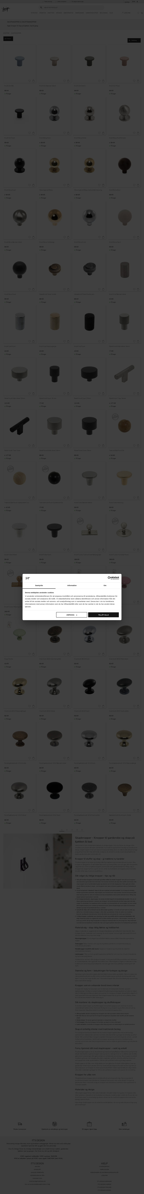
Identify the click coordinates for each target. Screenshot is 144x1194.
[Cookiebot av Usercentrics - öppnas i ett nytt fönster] (109, 578)
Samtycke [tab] (39, 585)
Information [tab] (72, 585)
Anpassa (71, 615)
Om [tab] (105, 585)
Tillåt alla (103, 615)
